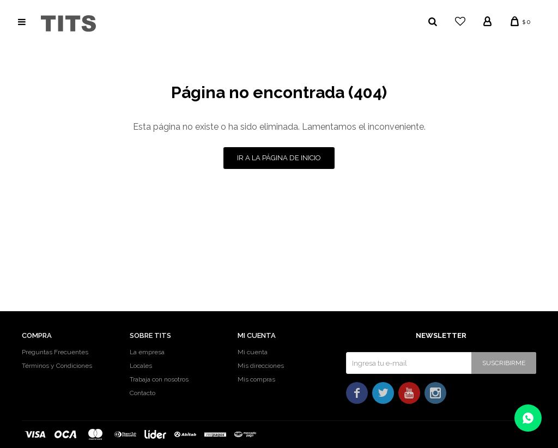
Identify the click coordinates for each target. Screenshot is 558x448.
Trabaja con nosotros (159, 379)
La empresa (147, 352)
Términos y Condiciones (57, 366)
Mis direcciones (261, 366)
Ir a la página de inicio (279, 158)
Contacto (142, 393)
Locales (141, 366)
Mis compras (256, 379)
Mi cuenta (253, 352)
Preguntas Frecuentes (55, 352)
